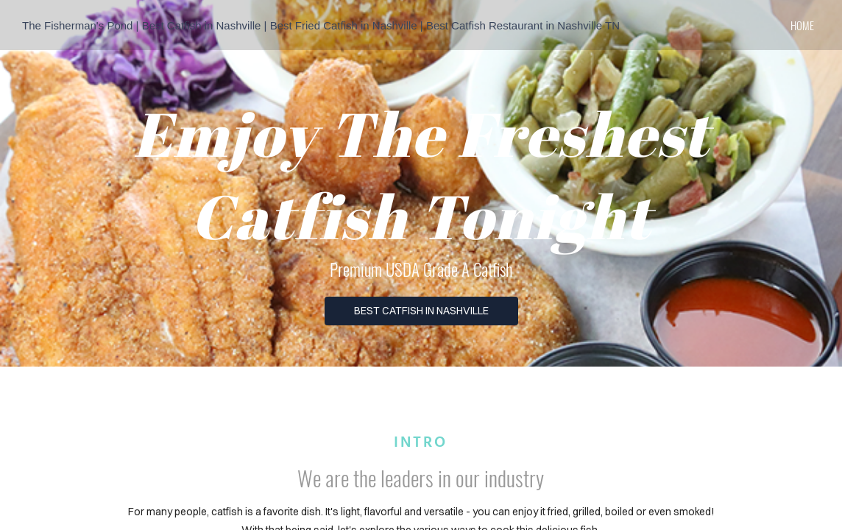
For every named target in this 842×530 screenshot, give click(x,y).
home (802, 25)
